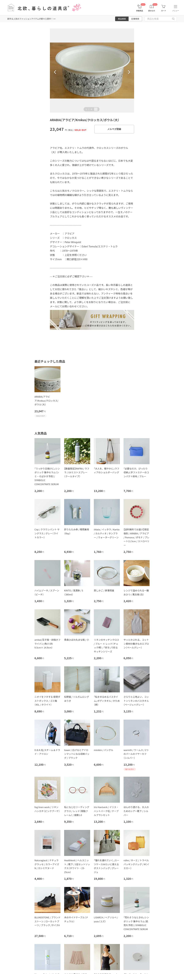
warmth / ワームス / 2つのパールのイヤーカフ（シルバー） (136, 753)
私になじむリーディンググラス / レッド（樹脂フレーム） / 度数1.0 (76, 810)
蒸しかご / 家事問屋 (104, 590)
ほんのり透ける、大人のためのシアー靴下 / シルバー (136, 810)
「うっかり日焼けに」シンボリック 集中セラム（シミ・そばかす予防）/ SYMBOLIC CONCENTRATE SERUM (47, 476)
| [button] (89, 109)
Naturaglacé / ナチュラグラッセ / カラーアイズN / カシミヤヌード (46, 864)
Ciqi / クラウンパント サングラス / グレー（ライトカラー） (47, 533)
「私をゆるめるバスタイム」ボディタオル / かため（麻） (107, 700)
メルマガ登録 (114, 129)
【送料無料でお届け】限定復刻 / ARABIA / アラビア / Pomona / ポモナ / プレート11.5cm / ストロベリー (136, 537)
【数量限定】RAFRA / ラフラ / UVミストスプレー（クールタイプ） (76, 472)
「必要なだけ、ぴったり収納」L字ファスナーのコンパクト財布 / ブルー (136, 472)
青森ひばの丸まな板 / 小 (76, 639)
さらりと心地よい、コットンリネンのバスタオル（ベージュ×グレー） (136, 700)
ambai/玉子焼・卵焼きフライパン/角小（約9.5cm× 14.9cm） (47, 643)
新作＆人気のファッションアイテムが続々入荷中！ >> (31, 18)
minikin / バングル (103, 750)
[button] (55, 72)
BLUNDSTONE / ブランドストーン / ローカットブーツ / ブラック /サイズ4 (47, 921)
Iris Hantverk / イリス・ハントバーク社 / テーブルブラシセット (106, 810)
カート (163, 11)
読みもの (151, 11)
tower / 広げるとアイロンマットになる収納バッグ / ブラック (76, 753)
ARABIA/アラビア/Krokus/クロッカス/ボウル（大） (46, 400)
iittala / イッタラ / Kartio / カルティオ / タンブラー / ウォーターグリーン (107, 533)
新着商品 (139, 11)
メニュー (175, 10)
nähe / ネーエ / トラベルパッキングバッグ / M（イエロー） (136, 864)
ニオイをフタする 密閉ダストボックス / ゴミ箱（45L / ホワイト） (47, 700)
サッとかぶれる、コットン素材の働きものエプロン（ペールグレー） (136, 643)
